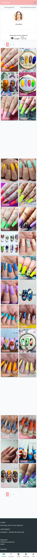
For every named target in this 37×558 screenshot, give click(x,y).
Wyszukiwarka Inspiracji (28, 7)
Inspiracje (3, 549)
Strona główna (9, 7)
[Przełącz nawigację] (35, 2)
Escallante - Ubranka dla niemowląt (12, 532)
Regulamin (3, 540)
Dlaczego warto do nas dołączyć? (11, 525)
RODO (2, 544)
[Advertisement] (18, 139)
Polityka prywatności (7, 542)
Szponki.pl (5, 2)
